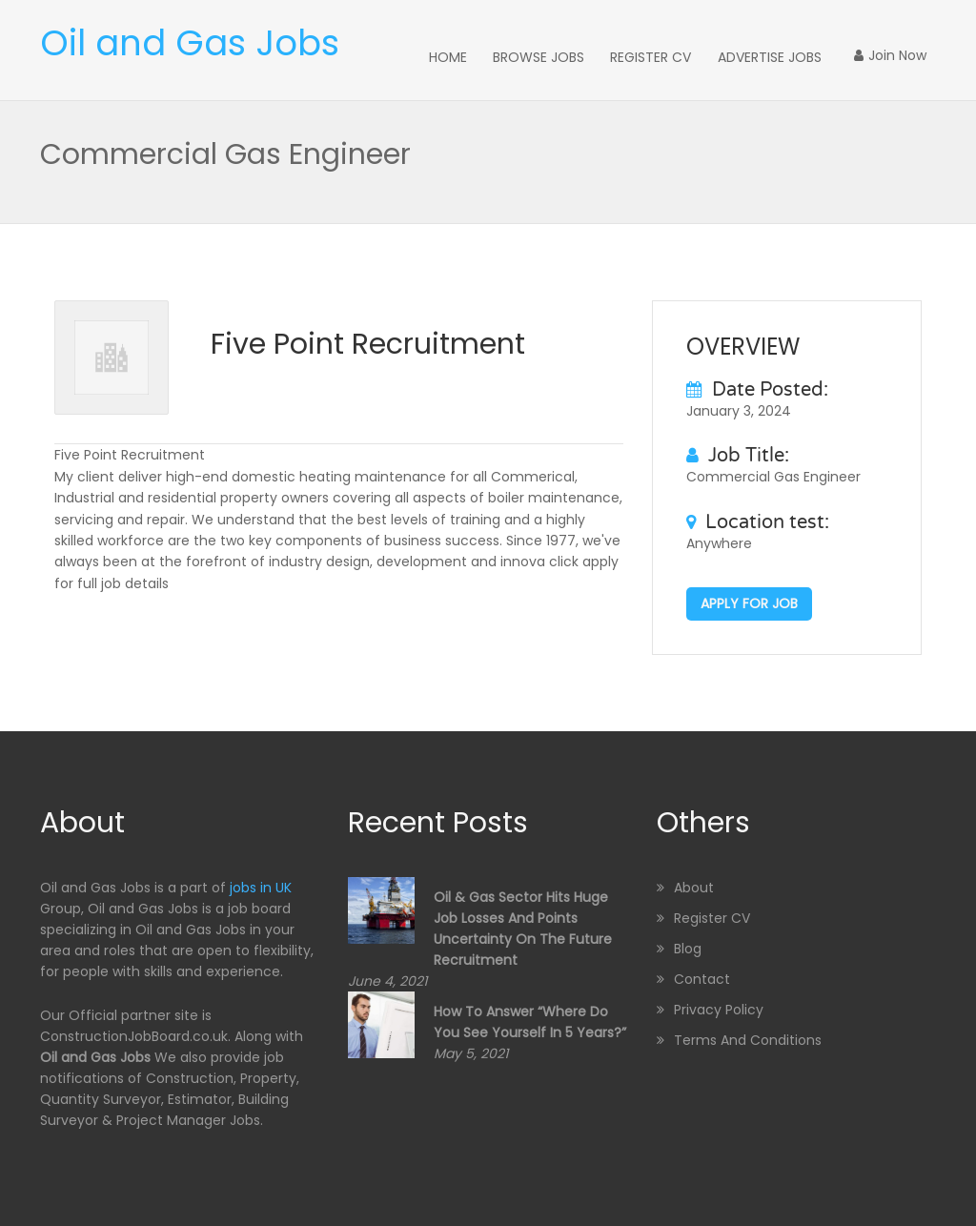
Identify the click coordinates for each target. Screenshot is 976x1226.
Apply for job (749, 600)
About (694, 884)
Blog (688, 945)
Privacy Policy (718, 1006)
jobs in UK (261, 884)
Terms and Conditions (748, 1037)
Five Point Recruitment (368, 341)
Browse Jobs (599, 55)
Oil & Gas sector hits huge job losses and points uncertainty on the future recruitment (523, 926)
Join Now (900, 55)
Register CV (695, 55)
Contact (702, 976)
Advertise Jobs (797, 55)
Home (525, 55)
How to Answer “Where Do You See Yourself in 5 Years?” (530, 1019)
